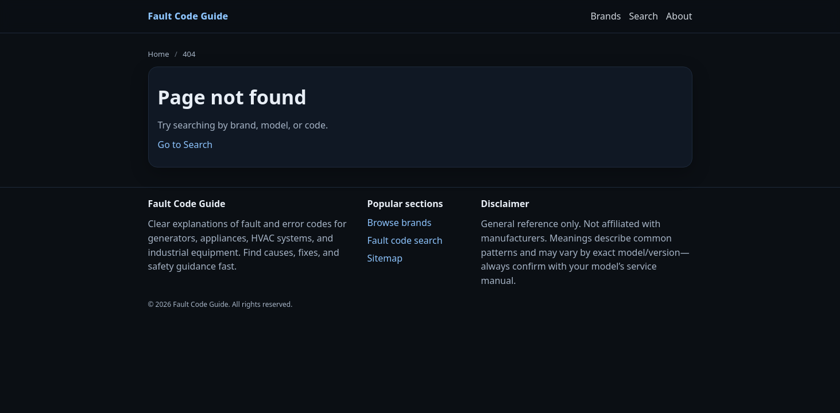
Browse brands (399, 222)
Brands (605, 16)
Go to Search (185, 144)
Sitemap (385, 258)
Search (643, 16)
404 (189, 54)
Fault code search (405, 240)
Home (158, 54)
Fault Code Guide (188, 16)
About (679, 16)
